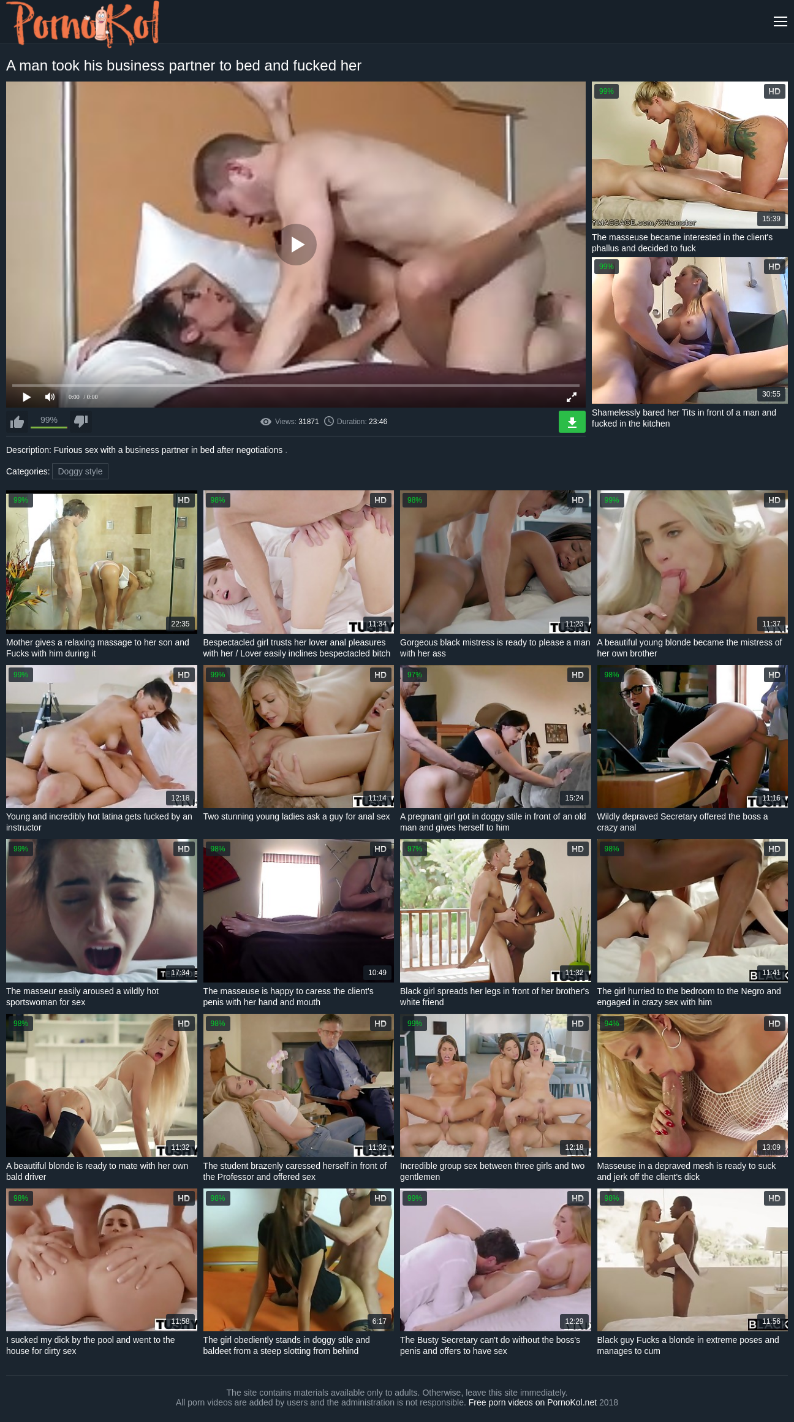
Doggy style (80, 471)
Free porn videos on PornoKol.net (533, 1402)
